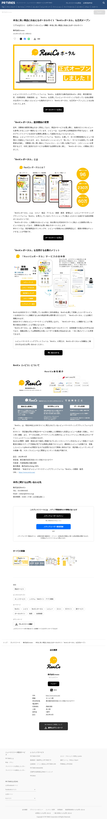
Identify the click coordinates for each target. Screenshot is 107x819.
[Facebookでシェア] (25, 39)
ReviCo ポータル (37, 609)
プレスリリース (15, 642)
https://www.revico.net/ (27, 472)
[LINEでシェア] (29, 39)
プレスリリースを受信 (73, 3)
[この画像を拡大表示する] (20, 561)
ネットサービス (20, 599)
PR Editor (33, 776)
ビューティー (45, 7)
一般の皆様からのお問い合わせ (63, 813)
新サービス (79, 609)
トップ (5, 642)
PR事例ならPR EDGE (66, 764)
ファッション (57, 7)
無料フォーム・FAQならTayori (69, 760)
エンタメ (36, 7)
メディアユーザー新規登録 (53, 527)
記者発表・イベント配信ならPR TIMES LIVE (43, 764)
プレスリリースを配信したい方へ (15, 770)
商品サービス (19, 589)
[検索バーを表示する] (103, 2)
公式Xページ (9, 794)
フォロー (53, 684)
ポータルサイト (20, 613)
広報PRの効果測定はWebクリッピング (41, 772)
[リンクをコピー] (39, 39)
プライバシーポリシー (36, 810)
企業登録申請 (87, 3)
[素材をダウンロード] (35, 39)
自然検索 (39, 613)
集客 (30, 613)
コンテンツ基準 (50, 810)
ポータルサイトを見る (53, 110)
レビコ (25, 609)
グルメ (87, 7)
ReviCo (17, 609)
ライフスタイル (69, 7)
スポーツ (95, 7)
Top (3, 7)
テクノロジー (11, 7)
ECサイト (68, 609)
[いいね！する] (15, 39)
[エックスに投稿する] (21, 39)
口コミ (59, 609)
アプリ (28, 7)
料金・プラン (9, 762)
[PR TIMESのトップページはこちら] (27, 3)
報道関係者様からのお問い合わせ (75, 810)
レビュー (50, 609)
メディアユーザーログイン (53, 516)
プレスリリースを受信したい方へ (15, 766)
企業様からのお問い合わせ (43, 813)
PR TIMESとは (9, 758)
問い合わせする (53, 353)
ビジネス (80, 7)
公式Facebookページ (11, 785)
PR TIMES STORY (35, 756)
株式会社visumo (28, 642)
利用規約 (60, 810)
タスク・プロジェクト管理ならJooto (71, 756)
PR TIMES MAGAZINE (36, 768)
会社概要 (24, 810)
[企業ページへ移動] (53, 663)
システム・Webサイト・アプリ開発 (41, 599)
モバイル (21, 7)
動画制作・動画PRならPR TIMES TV (40, 760)
